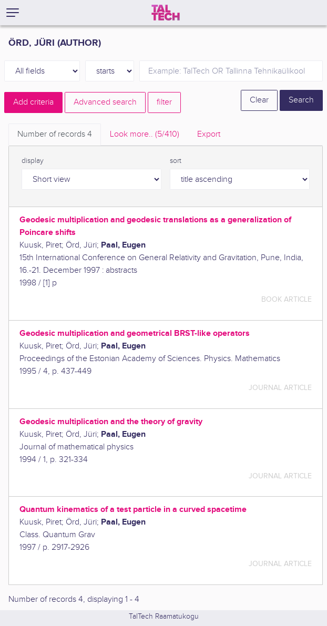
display (33, 161)
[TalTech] (165, 12)
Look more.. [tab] (144, 134)
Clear (259, 100)
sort (175, 161)
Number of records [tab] (54, 134)
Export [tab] (208, 134)
